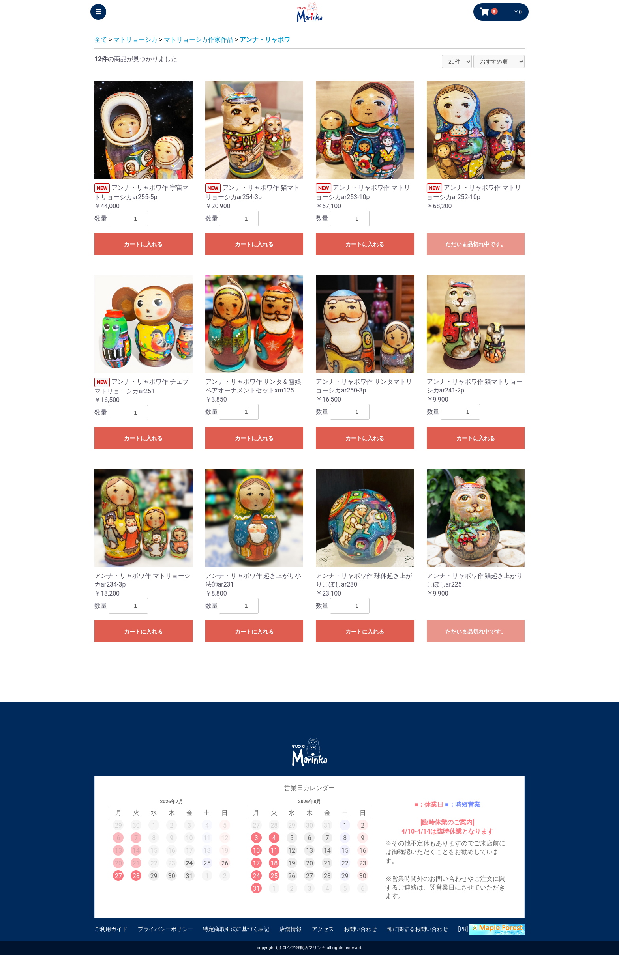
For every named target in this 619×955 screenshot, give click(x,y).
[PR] (491, 929)
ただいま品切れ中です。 (475, 244)
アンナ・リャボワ (265, 39)
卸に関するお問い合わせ (417, 929)
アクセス (323, 929)
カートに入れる (143, 244)
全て (100, 39)
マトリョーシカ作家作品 (198, 39)
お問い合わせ (360, 929)
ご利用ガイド (111, 929)
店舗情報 (290, 929)
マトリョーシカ (135, 39)
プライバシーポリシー (165, 929)
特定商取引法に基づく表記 (236, 929)
